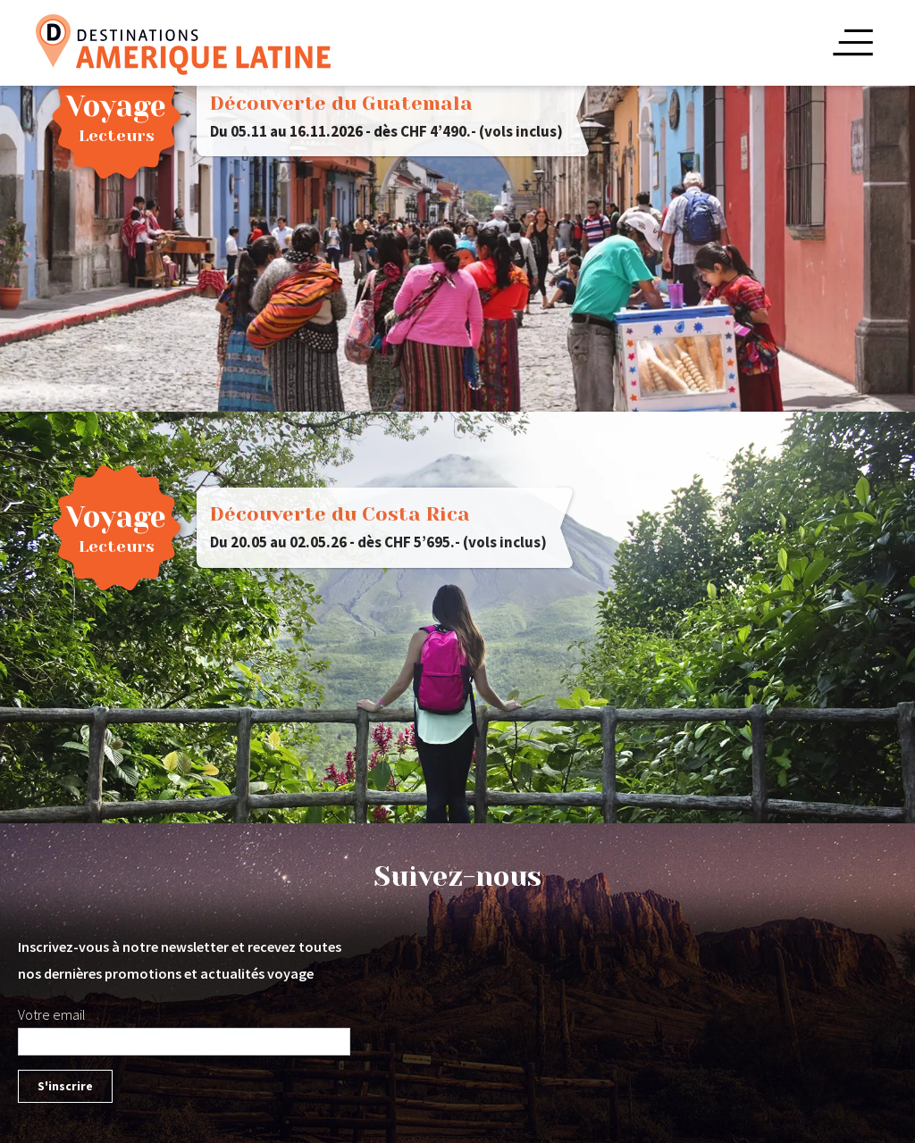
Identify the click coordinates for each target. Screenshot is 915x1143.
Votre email (52, 1014)
